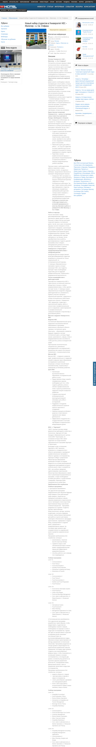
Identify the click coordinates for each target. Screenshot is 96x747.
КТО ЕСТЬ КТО (13, 2)
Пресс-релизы (78, 187)
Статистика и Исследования (83, 165)
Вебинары (4, 36)
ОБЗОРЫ (79, 7)
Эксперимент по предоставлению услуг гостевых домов (10, 69)
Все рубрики (5, 26)
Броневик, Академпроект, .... (84, 113)
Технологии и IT (86, 181)
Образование (13, 18)
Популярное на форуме (85, 123)
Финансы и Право (79, 177)
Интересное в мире (86, 175)
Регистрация (12, 10)
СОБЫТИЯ (70, 7)
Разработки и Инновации (82, 173)
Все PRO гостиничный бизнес (83, 163)
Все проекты (22, 10)
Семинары (4, 34)
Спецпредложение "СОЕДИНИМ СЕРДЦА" (87, 39)
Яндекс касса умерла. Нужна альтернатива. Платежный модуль (82, 106)
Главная (4, 18)
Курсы (3, 31)
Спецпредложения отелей (85, 18)
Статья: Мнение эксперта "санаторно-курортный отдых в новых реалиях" (84, 72)
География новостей (87, 185)
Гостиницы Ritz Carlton (81, 191)
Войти (4, 10)
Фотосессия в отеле (88, 22)
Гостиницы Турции (80, 193)
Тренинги (4, 29)
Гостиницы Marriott (87, 189)
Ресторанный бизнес (80, 183)
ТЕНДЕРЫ (66, 2)
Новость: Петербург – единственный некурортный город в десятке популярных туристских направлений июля (84, 83)
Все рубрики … (79, 195)
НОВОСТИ (41, 7)
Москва (56, 41)
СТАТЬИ (50, 7)
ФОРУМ (81, 2)
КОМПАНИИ (34, 2)
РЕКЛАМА (74, 2)
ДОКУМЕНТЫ (89, 2)
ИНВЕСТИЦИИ (44, 2)
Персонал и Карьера (80, 167)
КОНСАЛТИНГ (89, 7)
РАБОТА (5, 2)
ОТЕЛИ (52, 2)
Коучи (3, 42)
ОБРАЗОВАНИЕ (24, 2)
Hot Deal (84, 46)
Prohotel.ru (60, 47)
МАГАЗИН (59, 2)
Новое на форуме (83, 65)
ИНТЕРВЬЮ (59, 7)
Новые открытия (87, 171)
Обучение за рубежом (8, 39)
